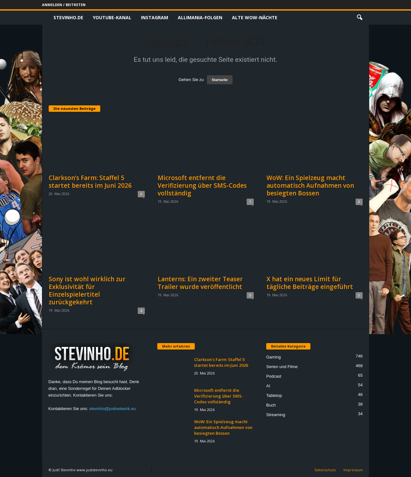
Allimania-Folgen (200, 17)
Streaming (275, 414)
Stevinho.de (68, 17)
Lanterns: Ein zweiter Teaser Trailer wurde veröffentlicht (200, 283)
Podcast (273, 376)
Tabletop (274, 395)
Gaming (273, 357)
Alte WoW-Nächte (254, 17)
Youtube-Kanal (112, 17)
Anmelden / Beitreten (64, 4)
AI (268, 385)
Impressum (353, 469)
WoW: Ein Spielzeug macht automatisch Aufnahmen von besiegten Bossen (310, 185)
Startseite (220, 80)
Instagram (154, 17)
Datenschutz (325, 469)
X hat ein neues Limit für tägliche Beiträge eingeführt (310, 283)
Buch (271, 405)
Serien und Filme (282, 366)
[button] (359, 18)
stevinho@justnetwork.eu (112, 408)
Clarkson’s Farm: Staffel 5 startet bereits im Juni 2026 (90, 182)
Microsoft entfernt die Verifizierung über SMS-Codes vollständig (202, 185)
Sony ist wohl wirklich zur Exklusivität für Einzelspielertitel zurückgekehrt (87, 290)
